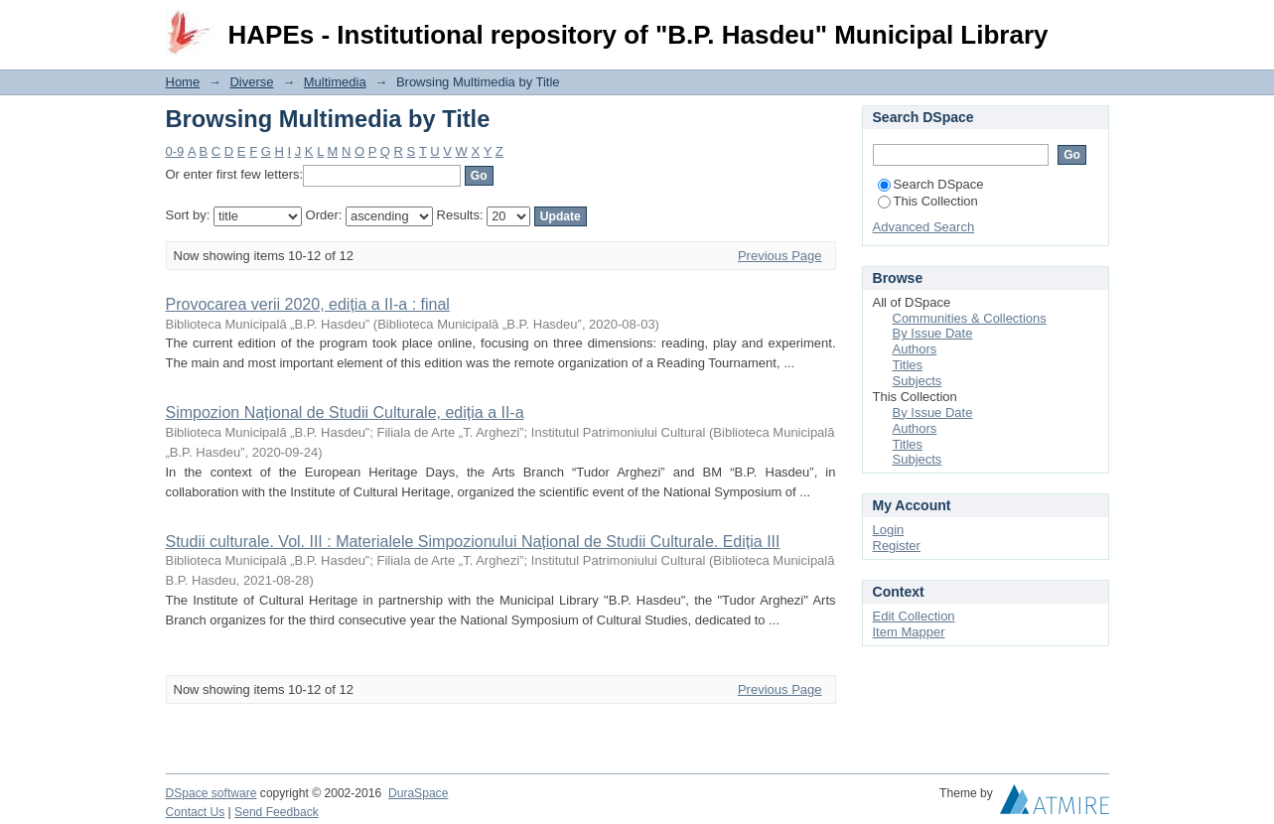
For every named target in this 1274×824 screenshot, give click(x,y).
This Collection (928, 201)
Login (1093, 24)
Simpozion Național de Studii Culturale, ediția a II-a (345, 412)
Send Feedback (276, 812)
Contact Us (195, 812)
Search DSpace (931, 184)
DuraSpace (418, 793)
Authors (915, 349)
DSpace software (211, 793)
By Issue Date (933, 333)
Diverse (251, 81)
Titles (908, 364)
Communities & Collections (970, 318)
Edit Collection (914, 616)
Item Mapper (909, 631)
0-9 (175, 151)
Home (183, 81)
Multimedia (335, 81)
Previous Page (780, 255)
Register (896, 545)
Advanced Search (924, 226)
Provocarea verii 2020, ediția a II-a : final (308, 304)
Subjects (917, 380)
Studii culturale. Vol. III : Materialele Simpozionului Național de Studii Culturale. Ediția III (473, 541)
